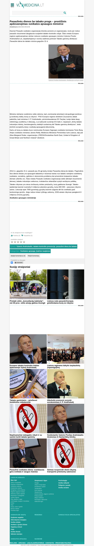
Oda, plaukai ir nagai (16, 499)
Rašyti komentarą (33, 256)
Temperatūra (38, 488)
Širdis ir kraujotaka (16, 482)
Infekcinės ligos (39, 501)
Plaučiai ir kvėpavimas (17, 484)
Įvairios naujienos (43, 251)
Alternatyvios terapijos (18, 520)
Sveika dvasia (15, 531)
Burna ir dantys (15, 508)
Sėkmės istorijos (16, 534)
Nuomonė (38, 539)
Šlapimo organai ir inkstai (18, 492)
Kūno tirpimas (38, 490)
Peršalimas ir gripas (40, 486)
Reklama (80, 16)
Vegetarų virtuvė (16, 527)
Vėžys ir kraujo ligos (40, 484)
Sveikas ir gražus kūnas (19, 524)
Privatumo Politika (63, 543)
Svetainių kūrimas (68, 545)
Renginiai (38, 515)
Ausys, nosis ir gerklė (16, 506)
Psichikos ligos (15, 510)
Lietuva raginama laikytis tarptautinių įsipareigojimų (63, 366)
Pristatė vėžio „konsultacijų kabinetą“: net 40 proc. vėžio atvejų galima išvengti (27, 302)
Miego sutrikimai (39, 497)
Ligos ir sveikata (18, 477)
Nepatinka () (28, 235)
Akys (12, 505)
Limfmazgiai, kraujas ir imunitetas (20, 501)
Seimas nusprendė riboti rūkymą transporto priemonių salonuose (61, 471)
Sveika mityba (15, 522)
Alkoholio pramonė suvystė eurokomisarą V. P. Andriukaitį (60, 401)
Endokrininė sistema (16, 488)
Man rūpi (14, 480)
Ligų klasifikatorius (35, 543)
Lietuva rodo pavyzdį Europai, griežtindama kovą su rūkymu (60, 302)
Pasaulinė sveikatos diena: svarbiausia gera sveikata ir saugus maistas (27, 471)
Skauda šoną (38, 492)
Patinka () (16, 235)
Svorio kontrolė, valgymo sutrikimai (44, 494)
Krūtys (12, 503)
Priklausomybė (39, 496)
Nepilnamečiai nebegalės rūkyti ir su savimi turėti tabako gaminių (26, 436)
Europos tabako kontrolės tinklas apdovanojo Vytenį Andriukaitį (24, 366)
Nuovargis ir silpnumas (41, 499)
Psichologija (62, 480)
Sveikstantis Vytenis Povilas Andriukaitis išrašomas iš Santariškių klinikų (65, 436)
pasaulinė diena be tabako (66, 246)
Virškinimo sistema (16, 486)
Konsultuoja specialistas (69, 515)
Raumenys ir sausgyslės (17, 495)
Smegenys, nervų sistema (18, 490)
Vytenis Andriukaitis (24, 246)
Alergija (37, 483)
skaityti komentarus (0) (18, 256)
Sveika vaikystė (63, 483)
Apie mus (22, 543)
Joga (12, 529)
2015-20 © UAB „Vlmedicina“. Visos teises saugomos (35, 545)
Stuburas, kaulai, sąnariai (18, 493)
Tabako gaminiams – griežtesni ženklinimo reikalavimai (23, 401)
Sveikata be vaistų (18, 515)
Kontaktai (50, 543)
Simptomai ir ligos (41, 480)
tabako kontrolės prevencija (44, 246)
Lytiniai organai (15, 497)
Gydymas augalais (17, 517)
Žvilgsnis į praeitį (64, 485)
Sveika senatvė (63, 487)
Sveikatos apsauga (27, 251)
